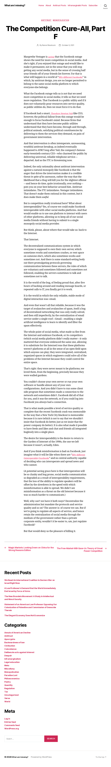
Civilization (9, 650)
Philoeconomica (12, 682)
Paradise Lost (10, 679)
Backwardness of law (14, 646)
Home (41, 5)
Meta (6, 669)
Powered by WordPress (43, 761)
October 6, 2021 (68, 46)
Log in (7, 722)
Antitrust (46, 21)
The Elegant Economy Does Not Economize (24, 619)
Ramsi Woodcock (48, 46)
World (7, 705)
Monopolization (62, 21)
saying (51, 57)
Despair (8, 659)
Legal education (12, 666)
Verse (7, 702)
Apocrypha (9, 643)
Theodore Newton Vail (63, 113)
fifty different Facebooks (72, 77)
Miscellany (9, 673)
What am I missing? (15, 5)
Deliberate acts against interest (19, 656)
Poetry (7, 686)
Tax (6, 695)
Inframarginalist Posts (77, 5)
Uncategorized (11, 699)
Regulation (9, 692)
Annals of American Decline (17, 636)
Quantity (8, 689)
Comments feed (12, 729)
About (48, 5)
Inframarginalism (12, 663)
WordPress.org (11, 732)
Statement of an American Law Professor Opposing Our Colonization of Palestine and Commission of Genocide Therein (30, 611)
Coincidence (10, 653)
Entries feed (10, 726)
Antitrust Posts (59, 5)
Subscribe (93, 5)
